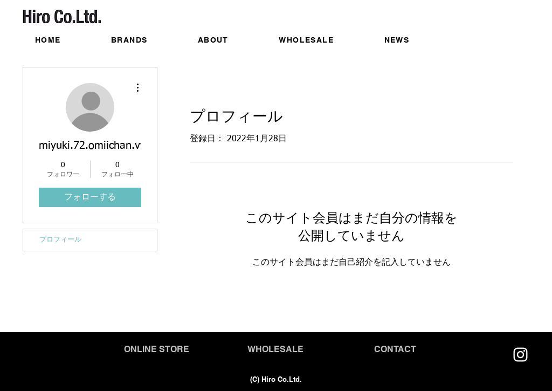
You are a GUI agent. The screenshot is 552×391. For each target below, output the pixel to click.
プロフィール (60, 239)
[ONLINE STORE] (156, 349)
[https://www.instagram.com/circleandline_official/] (520, 354)
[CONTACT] (395, 349)
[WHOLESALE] (275, 349)
